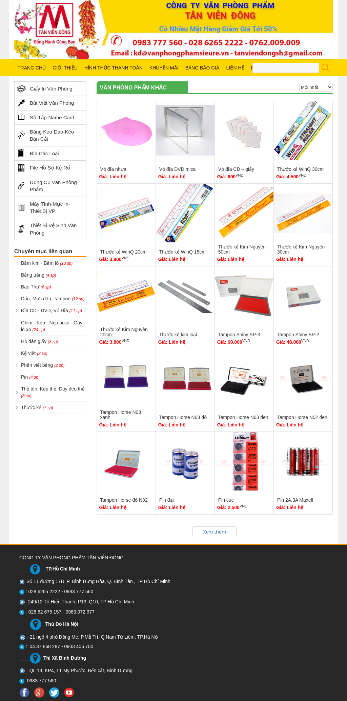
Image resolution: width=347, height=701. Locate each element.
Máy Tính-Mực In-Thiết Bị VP (43, 207)
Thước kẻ (37, 407)
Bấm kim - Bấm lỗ (47, 263)
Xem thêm (214, 531)
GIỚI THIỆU (65, 68)
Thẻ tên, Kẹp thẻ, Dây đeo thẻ (53, 392)
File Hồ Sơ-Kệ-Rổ (43, 168)
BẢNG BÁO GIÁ (202, 68)
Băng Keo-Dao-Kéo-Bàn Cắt (46, 135)
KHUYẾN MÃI (164, 68)
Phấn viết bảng (43, 365)
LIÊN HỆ (235, 68)
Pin (30, 377)
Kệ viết (34, 353)
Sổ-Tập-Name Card (45, 117)
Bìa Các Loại (37, 153)
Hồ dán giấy (39, 341)
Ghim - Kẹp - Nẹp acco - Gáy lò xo (51, 326)
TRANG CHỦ (32, 68)
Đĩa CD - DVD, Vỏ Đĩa (51, 310)
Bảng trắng (38, 275)
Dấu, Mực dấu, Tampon (52, 298)
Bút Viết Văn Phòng (45, 103)
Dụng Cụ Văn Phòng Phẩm (46, 185)
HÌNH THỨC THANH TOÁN (113, 68)
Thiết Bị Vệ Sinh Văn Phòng (46, 228)
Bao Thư (36, 286)
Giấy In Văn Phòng (44, 89)
